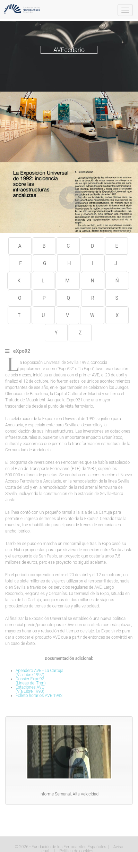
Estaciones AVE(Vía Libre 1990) (30, 689)
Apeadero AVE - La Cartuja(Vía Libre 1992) (39, 672)
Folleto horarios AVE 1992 (39, 695)
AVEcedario (69, 49)
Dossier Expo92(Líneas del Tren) (31, 680)
